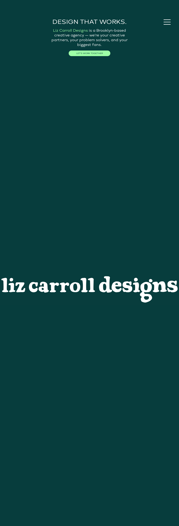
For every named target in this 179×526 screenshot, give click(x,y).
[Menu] (167, 22)
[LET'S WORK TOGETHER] (89, 53)
